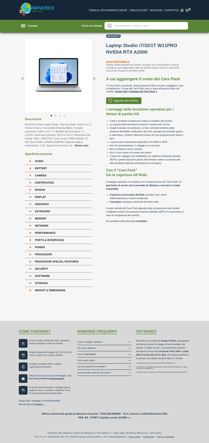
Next (94, 75)
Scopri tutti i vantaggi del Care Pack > (136, 91)
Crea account (139, 10)
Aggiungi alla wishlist (125, 100)
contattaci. (142, 221)
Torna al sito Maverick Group (108, 10)
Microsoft (113, 36)
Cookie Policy (149, 437)
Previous (22, 75)
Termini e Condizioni (165, 437)
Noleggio (156, 10)
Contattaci (172, 10)
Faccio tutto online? (86, 360)
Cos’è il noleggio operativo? (90, 342)
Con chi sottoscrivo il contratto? (91, 366)
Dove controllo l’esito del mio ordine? (94, 373)
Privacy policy (134, 437)
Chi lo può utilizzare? (86, 348)
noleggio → (39, 404)
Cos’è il (86, 354)
